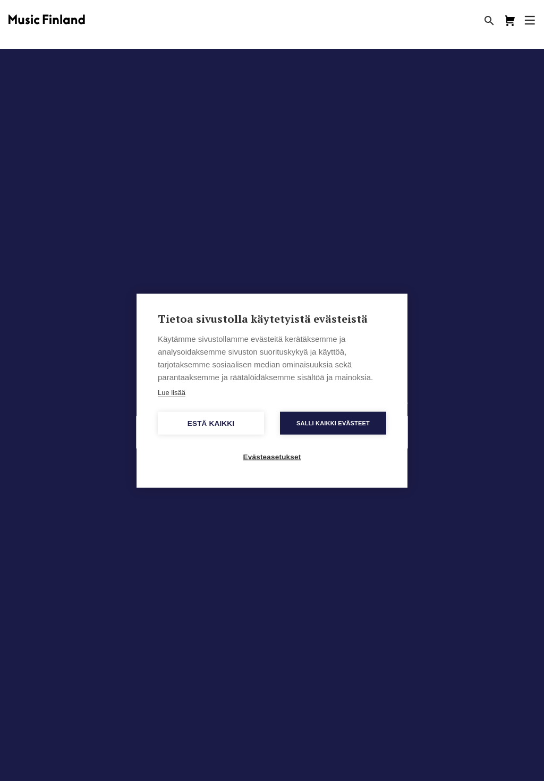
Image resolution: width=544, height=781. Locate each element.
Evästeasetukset (272, 456)
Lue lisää (171, 392)
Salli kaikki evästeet (333, 422)
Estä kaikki (211, 423)
